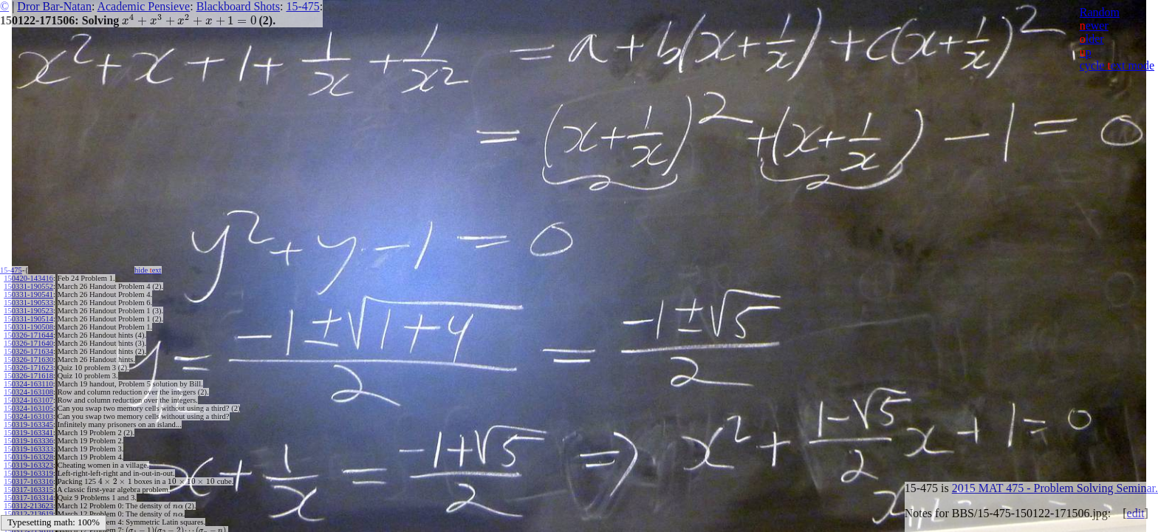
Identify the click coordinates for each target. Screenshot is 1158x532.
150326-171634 (28, 351)
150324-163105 (28, 408)
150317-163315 (28, 489)
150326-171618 (28, 376)
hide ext (148, 270)
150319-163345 (28, 424)
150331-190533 (28, 303)
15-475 (302, 6)
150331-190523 (28, 311)
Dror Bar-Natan (54, 6)
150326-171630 (28, 359)
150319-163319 (28, 473)
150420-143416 (28, 278)
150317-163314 (28, 498)
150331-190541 (28, 294)
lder (1092, 39)
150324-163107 (28, 400)
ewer (1094, 25)
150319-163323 (28, 465)
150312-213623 (28, 506)
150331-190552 (28, 286)
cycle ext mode (1117, 65)
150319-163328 (28, 457)
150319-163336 (28, 441)
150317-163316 (28, 481)
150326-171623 (28, 368)
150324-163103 (28, 416)
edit (1136, 513)
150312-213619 (28, 514)
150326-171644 (28, 335)
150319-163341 (28, 433)
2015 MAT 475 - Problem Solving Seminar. (1055, 488)
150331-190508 (28, 327)
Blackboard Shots (238, 6)
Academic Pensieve (143, 6)
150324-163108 (28, 392)
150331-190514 (28, 319)
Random (1100, 12)
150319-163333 (28, 449)
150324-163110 (28, 384)
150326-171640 (28, 343)
